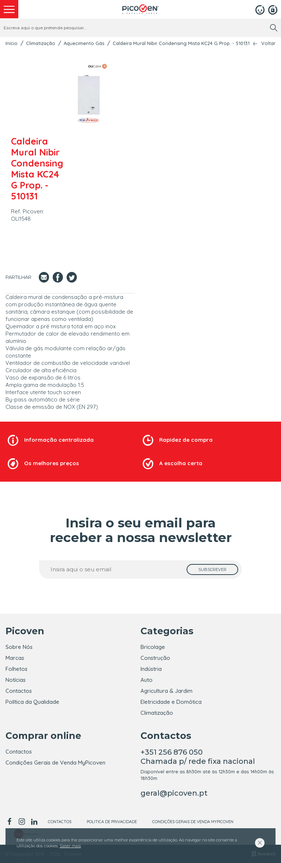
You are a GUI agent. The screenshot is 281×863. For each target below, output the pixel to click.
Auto (146, 679)
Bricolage (152, 646)
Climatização (40, 43)
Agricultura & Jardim (166, 690)
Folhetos (16, 668)
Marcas (14, 657)
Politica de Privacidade (112, 821)
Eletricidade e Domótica (171, 701)
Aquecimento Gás (84, 43)
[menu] (9, 9)
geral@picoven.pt (173, 793)
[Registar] (272, 9)
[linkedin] (34, 822)
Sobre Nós (19, 646)
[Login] (260, 9)
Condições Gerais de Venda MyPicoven (55, 762)
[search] (274, 27)
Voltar (268, 43)
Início (11, 43)
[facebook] (10, 822)
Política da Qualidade (32, 701)
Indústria (151, 668)
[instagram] (21, 822)
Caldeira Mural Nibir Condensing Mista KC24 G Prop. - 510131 (181, 43)
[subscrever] (212, 569)
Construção (155, 657)
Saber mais (70, 845)
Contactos (18, 690)
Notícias (15, 679)
